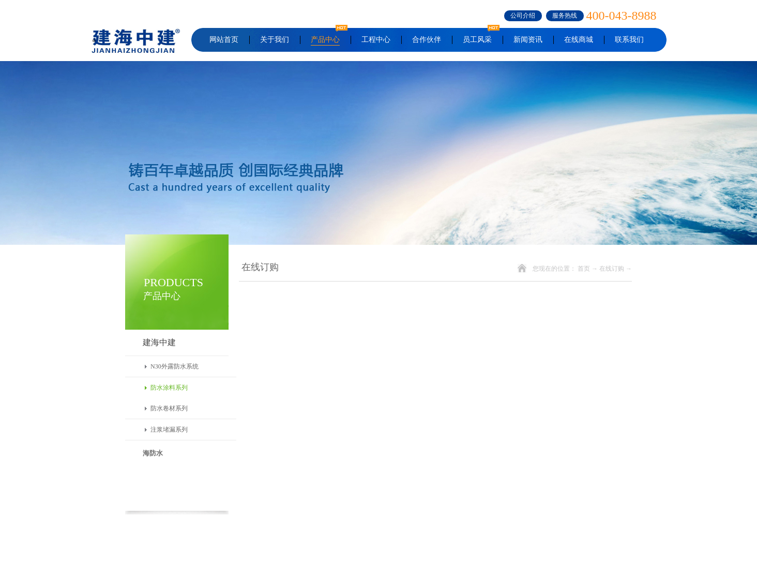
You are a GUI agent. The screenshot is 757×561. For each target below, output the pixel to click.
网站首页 (223, 39)
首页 (584, 268)
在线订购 (611, 268)
